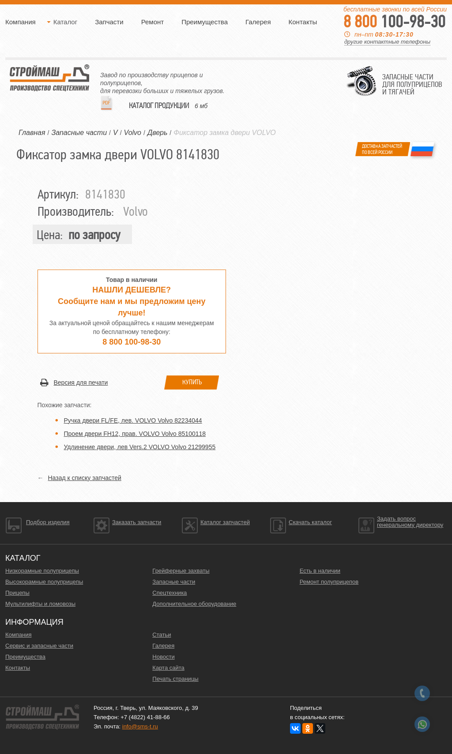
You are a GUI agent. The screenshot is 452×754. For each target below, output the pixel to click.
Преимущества (204, 22)
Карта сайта (168, 667)
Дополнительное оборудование (194, 603)
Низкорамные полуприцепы (42, 570)
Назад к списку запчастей (84, 477)
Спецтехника (169, 592)
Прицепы (17, 592)
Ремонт (152, 22)
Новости (163, 656)
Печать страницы (175, 678)
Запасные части (173, 581)
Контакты (303, 22)
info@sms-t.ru (140, 726)
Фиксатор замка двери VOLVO (224, 132)
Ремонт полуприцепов (329, 581)
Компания (20, 22)
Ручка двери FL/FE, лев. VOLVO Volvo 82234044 (133, 420)
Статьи (161, 634)
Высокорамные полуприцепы (44, 581)
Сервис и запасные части (39, 645)
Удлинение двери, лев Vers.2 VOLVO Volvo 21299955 (140, 446)
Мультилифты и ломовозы (40, 603)
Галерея (258, 22)
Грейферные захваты (180, 570)
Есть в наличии (320, 570)
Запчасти (109, 22)
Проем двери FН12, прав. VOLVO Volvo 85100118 (135, 433)
